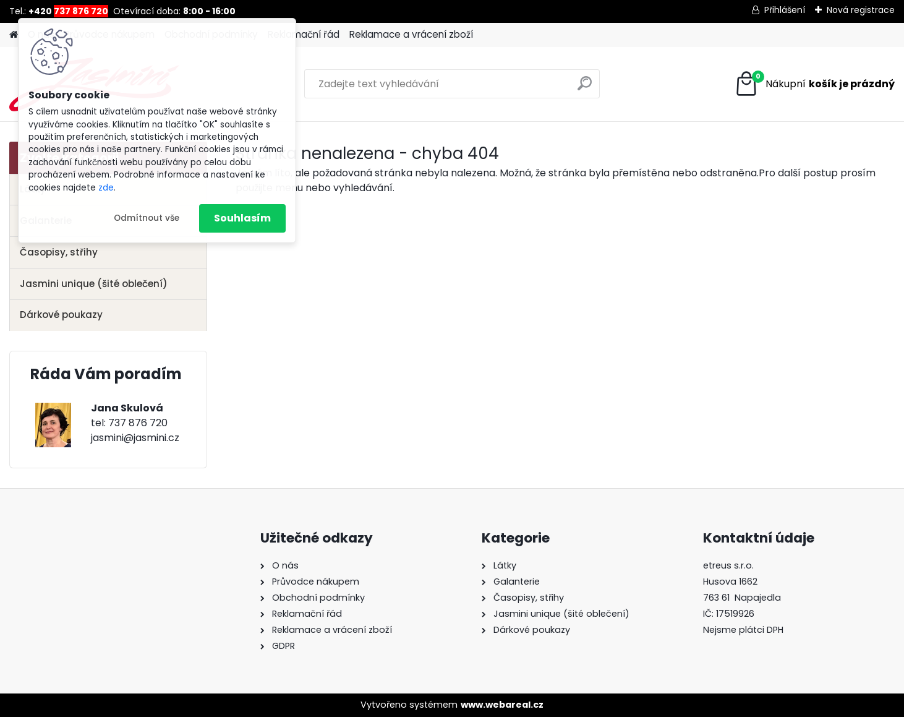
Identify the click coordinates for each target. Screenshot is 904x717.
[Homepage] (13, 35)
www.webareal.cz (502, 704)
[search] (585, 88)
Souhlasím (242, 218)
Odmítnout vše (146, 218)
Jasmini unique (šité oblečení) (94, 283)
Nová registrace (861, 10)
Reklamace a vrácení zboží (411, 34)
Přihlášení (784, 10)
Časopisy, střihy (59, 252)
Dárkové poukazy (61, 314)
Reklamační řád (303, 34)
